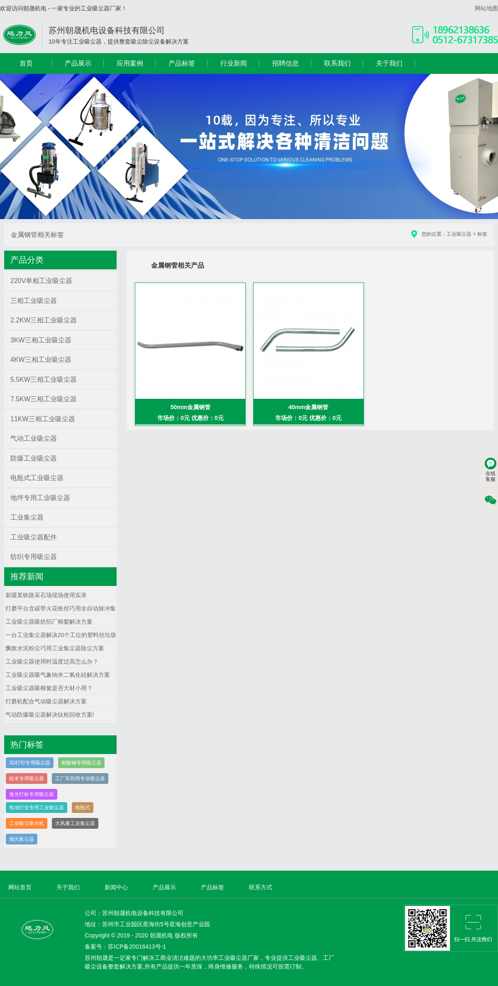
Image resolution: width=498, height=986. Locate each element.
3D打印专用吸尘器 (29, 763)
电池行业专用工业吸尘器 (36, 807)
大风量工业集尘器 (75, 823)
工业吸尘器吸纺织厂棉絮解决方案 (49, 621)
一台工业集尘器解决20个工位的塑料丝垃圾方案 (66, 635)
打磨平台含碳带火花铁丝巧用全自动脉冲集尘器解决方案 (78, 608)
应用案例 (130, 63)
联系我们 (337, 63)
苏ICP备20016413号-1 (137, 946)
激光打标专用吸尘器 (31, 794)
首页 (26, 63)
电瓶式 (82, 807)
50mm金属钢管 (190, 407)
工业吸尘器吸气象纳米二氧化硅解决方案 (57, 674)
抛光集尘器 (21, 839)
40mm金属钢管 (308, 407)
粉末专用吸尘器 (26, 778)
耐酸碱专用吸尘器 (81, 763)
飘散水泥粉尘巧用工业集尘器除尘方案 (54, 648)
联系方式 (260, 887)
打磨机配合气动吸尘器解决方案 (46, 701)
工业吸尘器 (459, 234)
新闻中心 (116, 887)
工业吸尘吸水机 (26, 823)
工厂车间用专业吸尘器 (80, 778)
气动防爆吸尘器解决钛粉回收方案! (49, 714)
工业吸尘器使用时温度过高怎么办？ (51, 661)
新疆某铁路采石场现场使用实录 (46, 595)
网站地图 (486, 8)
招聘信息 (285, 63)
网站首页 (20, 887)
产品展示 (78, 63)
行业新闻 (233, 63)
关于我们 (389, 63)
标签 (482, 234)
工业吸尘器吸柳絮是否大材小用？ (49, 688)
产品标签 (181, 63)
